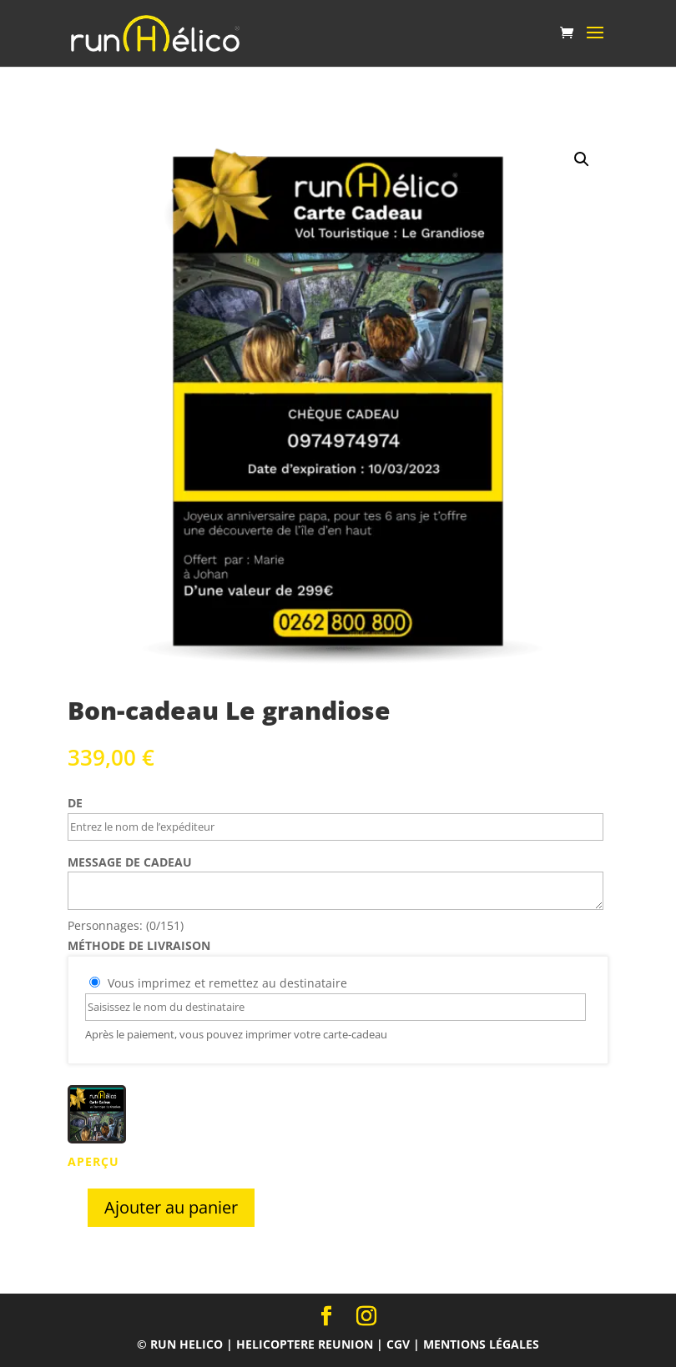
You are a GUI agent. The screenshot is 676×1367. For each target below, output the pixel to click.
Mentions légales (481, 1344)
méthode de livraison (139, 945)
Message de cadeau (130, 862)
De (75, 803)
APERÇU (93, 1161)
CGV (398, 1344)
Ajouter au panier (171, 1207)
